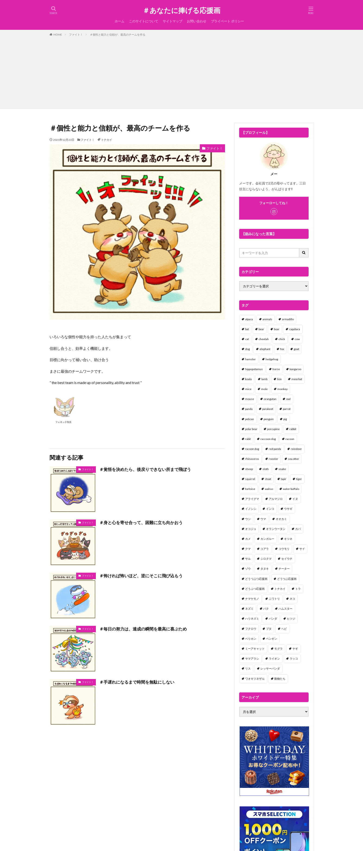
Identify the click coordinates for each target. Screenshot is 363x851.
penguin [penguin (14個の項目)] (269, 419)
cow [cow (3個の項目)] (297, 339)
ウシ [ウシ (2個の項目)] (248, 519)
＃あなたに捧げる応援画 (181, 10)
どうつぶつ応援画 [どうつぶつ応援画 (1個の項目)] (256, 579)
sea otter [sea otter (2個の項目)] (293, 459)
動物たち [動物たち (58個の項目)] (279, 678)
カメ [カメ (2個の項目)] (248, 539)
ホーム (119, 21)
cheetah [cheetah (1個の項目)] (264, 339)
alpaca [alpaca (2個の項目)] (249, 319)
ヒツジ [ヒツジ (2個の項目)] (291, 618)
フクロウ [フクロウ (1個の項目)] (250, 628)
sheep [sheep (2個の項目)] (249, 469)
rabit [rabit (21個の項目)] (248, 439)
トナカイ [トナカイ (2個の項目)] (279, 588)
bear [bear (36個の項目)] (261, 329)
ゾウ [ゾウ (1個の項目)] (248, 568)
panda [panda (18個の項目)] (249, 409)
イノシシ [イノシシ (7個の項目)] (250, 508)
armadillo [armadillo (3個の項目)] (288, 319)
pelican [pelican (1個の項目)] (249, 419)
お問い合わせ (196, 21)
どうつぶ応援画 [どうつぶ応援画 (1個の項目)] (287, 579)
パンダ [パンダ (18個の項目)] (273, 618)
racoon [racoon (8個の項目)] (289, 439)
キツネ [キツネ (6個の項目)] (288, 539)
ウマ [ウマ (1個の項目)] (263, 519)
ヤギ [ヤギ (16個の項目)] (295, 648)
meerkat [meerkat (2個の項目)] (296, 379)
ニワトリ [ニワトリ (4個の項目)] (274, 598)
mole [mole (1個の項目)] (264, 389)
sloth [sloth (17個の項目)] (266, 469)
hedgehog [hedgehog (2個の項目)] (272, 359)
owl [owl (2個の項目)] (288, 399)
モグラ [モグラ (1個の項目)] (278, 648)
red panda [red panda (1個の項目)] (275, 449)
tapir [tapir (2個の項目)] (283, 479)
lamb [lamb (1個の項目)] (264, 379)
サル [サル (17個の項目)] (248, 558)
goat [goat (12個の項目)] (296, 349)
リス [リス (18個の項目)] (248, 668)
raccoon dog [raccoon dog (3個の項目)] (268, 439)
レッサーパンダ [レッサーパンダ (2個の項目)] (270, 668)
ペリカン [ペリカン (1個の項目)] (250, 638)
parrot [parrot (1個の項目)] (287, 409)
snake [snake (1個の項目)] (282, 469)
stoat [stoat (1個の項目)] (268, 479)
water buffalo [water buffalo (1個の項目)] (291, 489)
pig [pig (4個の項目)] (285, 419)
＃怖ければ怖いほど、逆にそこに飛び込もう (141, 575)
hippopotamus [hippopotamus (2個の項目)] (254, 369)
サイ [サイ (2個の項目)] (302, 548)
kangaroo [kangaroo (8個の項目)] (295, 369)
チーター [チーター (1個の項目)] (284, 568)
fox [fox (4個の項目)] (282, 349)
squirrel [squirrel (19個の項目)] (250, 479)
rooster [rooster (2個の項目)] (273, 459)
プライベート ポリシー (227, 21)
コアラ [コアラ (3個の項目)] (264, 548)
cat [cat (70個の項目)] (247, 339)
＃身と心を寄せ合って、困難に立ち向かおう (141, 522)
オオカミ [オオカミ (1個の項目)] (281, 519)
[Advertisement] (181, 71)
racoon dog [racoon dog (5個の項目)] (252, 449)
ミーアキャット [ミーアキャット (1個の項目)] (255, 648)
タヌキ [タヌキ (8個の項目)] (264, 568)
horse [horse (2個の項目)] (276, 369)
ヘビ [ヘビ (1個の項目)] (284, 628)
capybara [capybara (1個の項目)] (294, 329)
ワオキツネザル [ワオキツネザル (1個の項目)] (255, 678)
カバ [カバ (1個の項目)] (298, 529)
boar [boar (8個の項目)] (276, 329)
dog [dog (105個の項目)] (247, 349)
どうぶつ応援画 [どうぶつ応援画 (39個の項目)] (255, 588)
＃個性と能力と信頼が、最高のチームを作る (117, 34)
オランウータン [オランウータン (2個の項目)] (275, 529)
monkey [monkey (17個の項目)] (282, 389)
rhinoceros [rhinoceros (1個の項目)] (252, 459)
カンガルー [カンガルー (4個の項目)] (267, 539)
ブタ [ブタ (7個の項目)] (269, 628)
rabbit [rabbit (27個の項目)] (292, 429)
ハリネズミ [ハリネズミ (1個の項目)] (252, 618)
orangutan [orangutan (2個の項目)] (270, 399)
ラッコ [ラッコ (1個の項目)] (294, 658)
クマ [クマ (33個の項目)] (248, 548)
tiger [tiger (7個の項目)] (299, 479)
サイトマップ (172, 21)
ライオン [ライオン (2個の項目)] (274, 658)
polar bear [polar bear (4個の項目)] (251, 429)
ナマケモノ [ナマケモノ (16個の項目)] (252, 598)
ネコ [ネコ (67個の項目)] (292, 598)
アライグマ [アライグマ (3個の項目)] (252, 499)
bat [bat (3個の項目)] (247, 329)
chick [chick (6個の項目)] (282, 339)
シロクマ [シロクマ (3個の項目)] (266, 558)
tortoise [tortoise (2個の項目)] (250, 489)
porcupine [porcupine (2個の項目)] (273, 429)
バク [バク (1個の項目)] (266, 608)
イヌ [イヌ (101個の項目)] (295, 499)
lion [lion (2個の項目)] (279, 379)
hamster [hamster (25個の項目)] (250, 359)
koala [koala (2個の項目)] (248, 379)
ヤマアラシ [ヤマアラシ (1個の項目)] (252, 658)
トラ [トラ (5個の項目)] (298, 588)
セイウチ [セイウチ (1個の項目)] (286, 558)
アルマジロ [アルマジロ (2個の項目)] (276, 499)
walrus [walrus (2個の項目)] (269, 489)
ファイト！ (76, 34)
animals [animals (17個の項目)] (267, 319)
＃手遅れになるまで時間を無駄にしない (136, 682)
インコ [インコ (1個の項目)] (270, 508)
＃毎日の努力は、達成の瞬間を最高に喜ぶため (143, 628)
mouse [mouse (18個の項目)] (249, 399)
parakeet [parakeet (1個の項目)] (267, 409)
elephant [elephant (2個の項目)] (265, 349)
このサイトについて (143, 21)
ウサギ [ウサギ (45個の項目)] (288, 508)
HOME (57, 34)
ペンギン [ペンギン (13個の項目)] (271, 638)
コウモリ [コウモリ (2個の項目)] (284, 548)
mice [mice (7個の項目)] (248, 389)
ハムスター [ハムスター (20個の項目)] (285, 608)
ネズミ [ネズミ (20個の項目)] (249, 608)
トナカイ (106, 139)
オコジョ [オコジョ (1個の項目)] (250, 529)
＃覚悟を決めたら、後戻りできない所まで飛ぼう (145, 469)
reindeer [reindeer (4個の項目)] (296, 449)
